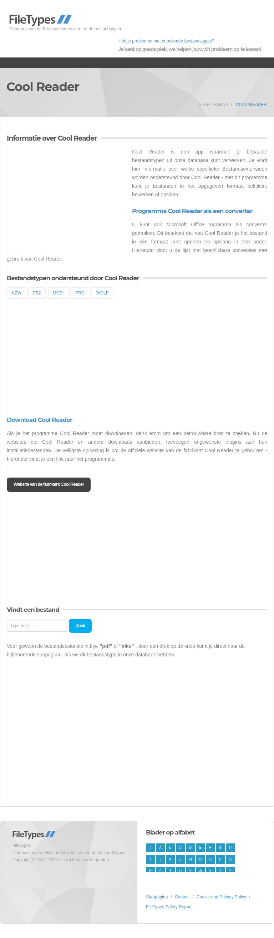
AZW (16, 293)
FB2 (37, 293)
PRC (79, 293)
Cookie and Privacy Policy (221, 896)
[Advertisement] (67, 197)
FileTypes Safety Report (169, 906)
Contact (182, 896)
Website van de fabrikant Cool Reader (49, 484)
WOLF (102, 293)
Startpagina (213, 104)
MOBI (58, 293)
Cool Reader (251, 104)
